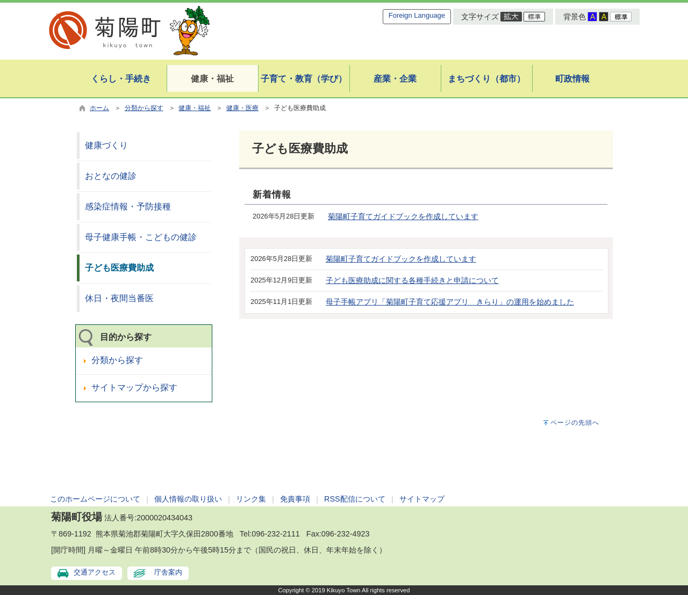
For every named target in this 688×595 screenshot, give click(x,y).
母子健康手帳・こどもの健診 (141, 237)
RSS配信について (354, 499)
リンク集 (251, 499)
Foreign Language (417, 15)
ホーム (99, 108)
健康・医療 (242, 108)
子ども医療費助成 (119, 267)
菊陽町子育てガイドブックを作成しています (403, 216)
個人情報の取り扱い (188, 499)
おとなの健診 (111, 175)
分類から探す (144, 108)
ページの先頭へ (574, 422)
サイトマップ (422, 499)
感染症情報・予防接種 (128, 206)
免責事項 (295, 499)
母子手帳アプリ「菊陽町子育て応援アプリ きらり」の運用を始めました (450, 302)
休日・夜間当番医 (119, 298)
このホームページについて (95, 499)
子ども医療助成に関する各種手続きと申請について (412, 280)
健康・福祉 (194, 108)
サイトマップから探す (134, 387)
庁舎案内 (168, 572)
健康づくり (106, 145)
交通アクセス (95, 572)
